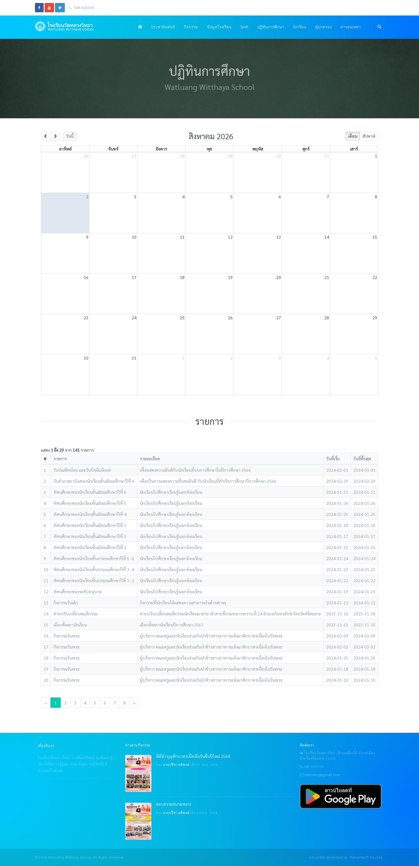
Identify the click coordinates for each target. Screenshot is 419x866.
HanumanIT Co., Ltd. (366, 857)
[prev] (46, 136)
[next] (55, 136)
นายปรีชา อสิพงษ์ (176, 764)
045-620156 (81, 7)
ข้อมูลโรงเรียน (219, 27)
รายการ (60, 458)
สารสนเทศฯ (350, 27)
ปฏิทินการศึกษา (270, 27)
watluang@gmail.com (322, 774)
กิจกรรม (191, 27)
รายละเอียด (150, 458)
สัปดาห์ (369, 136)
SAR (244, 27)
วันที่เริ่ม (333, 458)
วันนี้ (69, 136)
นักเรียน (299, 27)
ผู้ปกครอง (323, 27)
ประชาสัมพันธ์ (163, 27)
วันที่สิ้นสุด (362, 458)
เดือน (352, 136)
